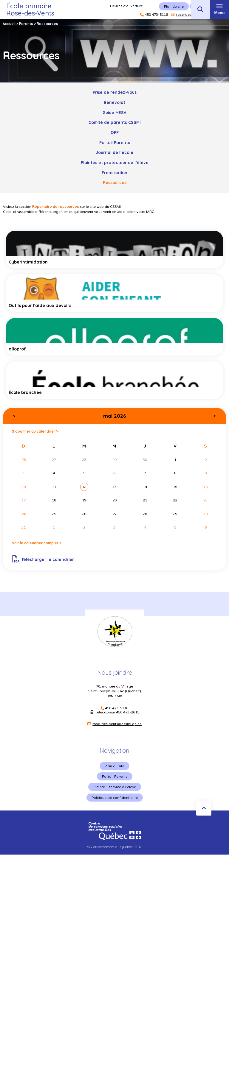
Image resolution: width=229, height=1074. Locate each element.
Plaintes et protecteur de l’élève (114, 162)
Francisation (114, 172)
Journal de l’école (114, 152)
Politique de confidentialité (115, 797)
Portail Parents (114, 142)
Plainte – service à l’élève (114, 787)
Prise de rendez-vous (115, 92)
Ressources (114, 182)
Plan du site (114, 766)
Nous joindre (114, 672)
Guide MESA (114, 112)
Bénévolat (114, 102)
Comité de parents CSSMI (115, 122)
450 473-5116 (116, 708)
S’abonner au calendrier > (35, 431)
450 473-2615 (127, 712)
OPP (115, 132)
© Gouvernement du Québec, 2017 (114, 846)
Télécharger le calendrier (43, 559)
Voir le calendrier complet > (36, 543)
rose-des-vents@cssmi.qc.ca (117, 724)
